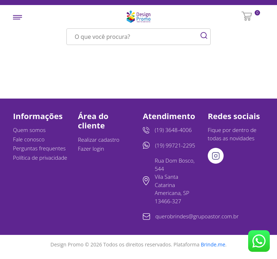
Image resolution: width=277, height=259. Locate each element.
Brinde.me (213, 244)
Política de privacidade (40, 157)
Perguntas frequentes (39, 148)
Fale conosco (29, 139)
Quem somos (29, 129)
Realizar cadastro (98, 139)
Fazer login (91, 148)
